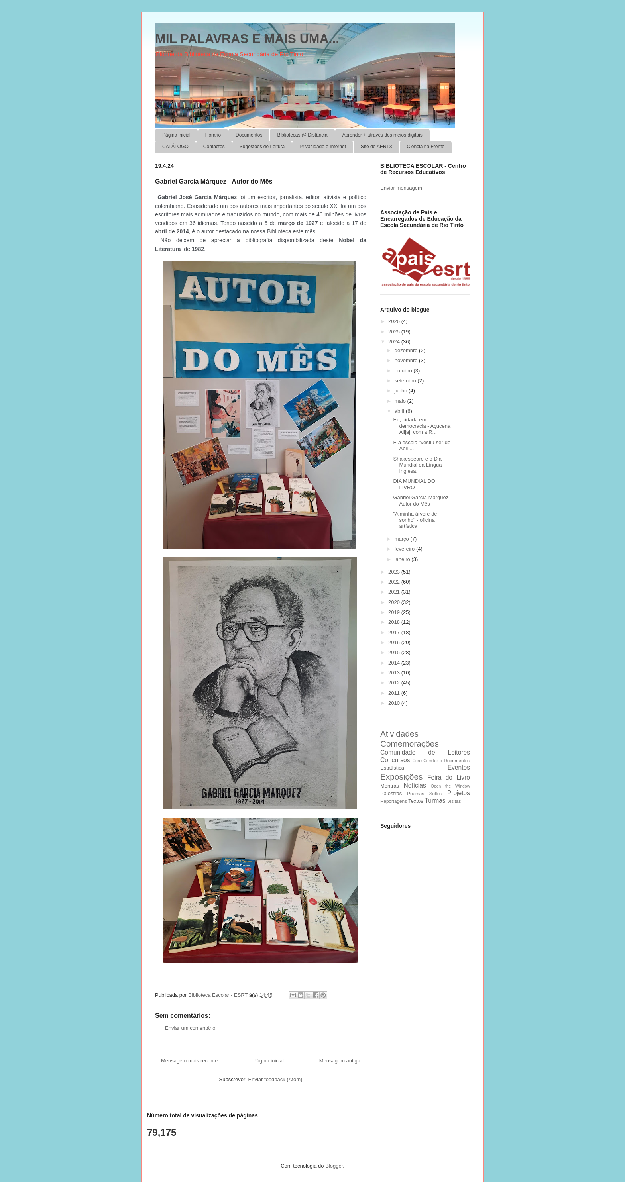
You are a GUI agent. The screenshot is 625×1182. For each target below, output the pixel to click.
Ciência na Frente (426, 146)
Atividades (399, 733)
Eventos (459, 767)
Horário (213, 135)
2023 (394, 572)
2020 (394, 602)
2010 (394, 703)
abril (400, 411)
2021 (394, 592)
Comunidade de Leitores (425, 752)
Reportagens (393, 801)
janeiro (403, 559)
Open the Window (450, 786)
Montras (389, 786)
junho (402, 391)
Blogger (334, 1166)
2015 (394, 652)
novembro (407, 360)
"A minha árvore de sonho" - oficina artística (415, 520)
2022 (394, 582)
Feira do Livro (448, 777)
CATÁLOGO (175, 146)
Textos (415, 801)
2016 (394, 642)
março (403, 539)
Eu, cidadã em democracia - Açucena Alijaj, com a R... (421, 426)
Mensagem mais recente (189, 1061)
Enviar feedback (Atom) (275, 1079)
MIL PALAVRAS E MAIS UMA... (247, 38)
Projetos (458, 793)
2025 (394, 332)
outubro (404, 371)
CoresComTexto (427, 761)
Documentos (249, 135)
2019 (394, 612)
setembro (406, 381)
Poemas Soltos (424, 793)
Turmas (435, 800)
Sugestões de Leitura (262, 146)
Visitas (454, 801)
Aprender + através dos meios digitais (382, 135)
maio (401, 401)
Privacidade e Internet (322, 146)
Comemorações (409, 743)
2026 (394, 321)
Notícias (414, 785)
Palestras (391, 793)
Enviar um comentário (190, 1028)
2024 (394, 342)
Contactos (214, 146)
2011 (394, 693)
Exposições (401, 776)
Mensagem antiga (339, 1061)
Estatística (392, 768)
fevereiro (405, 549)
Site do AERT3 (376, 146)
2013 (394, 673)
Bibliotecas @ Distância (302, 135)
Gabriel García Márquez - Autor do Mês (422, 500)
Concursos (395, 760)
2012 (394, 683)
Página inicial (176, 135)
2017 (394, 632)
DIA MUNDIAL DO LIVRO (414, 484)
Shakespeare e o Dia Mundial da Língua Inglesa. (417, 465)
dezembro (407, 350)
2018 (394, 622)
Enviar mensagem (401, 188)
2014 (394, 663)
